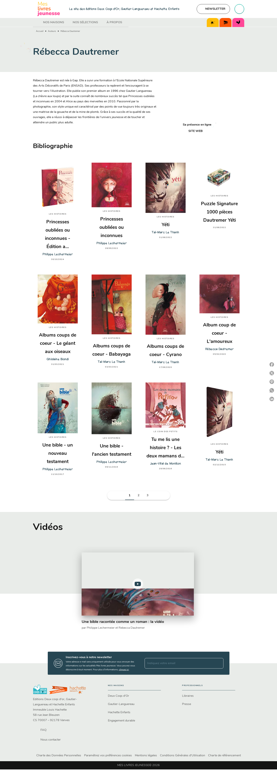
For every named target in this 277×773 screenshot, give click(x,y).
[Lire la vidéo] (137, 583)
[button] (213, 9)
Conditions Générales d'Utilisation (182, 755)
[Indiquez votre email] (179, 663)
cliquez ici (124, 670)
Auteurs (52, 31)
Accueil (39, 31)
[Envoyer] (218, 663)
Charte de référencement (224, 755)
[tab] (37, 22)
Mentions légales (146, 755)
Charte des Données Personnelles (58, 755)
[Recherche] (239, 9)
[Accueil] (48, 9)
